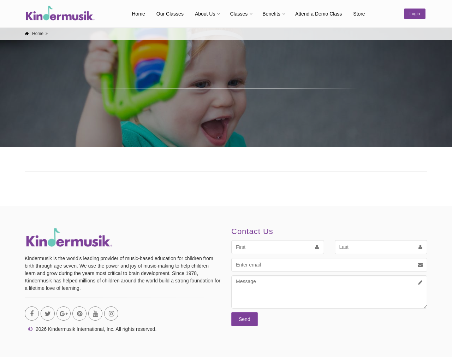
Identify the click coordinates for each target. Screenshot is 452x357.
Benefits (271, 14)
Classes (239, 14)
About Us (205, 14)
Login (415, 13)
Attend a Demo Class (318, 14)
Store (359, 14)
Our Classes (170, 14)
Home (138, 14)
